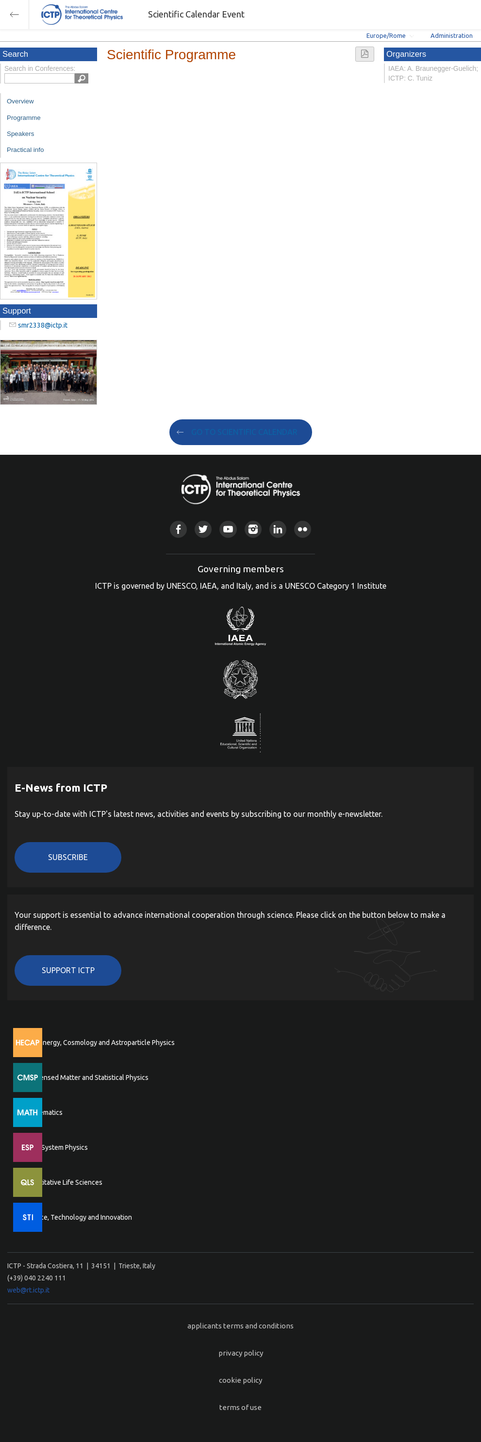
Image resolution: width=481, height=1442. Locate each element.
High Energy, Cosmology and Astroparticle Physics (99, 1042)
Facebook (178, 529)
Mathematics (43, 1112)
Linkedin (277, 529)
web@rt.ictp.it (28, 1290)
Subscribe (68, 857)
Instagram (253, 529)
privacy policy (240, 1353)
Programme (24, 117)
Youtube (227, 529)
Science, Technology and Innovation (78, 1217)
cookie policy (240, 1380)
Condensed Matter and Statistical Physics (86, 1077)
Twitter (203, 529)
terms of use (240, 1407)
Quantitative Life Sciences (63, 1182)
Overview (20, 101)
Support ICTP (68, 970)
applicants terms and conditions (240, 1326)
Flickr (302, 529)
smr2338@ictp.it (42, 325)
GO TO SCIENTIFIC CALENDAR (244, 432)
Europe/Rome (386, 35)
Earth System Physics (56, 1147)
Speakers (20, 133)
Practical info (25, 149)
